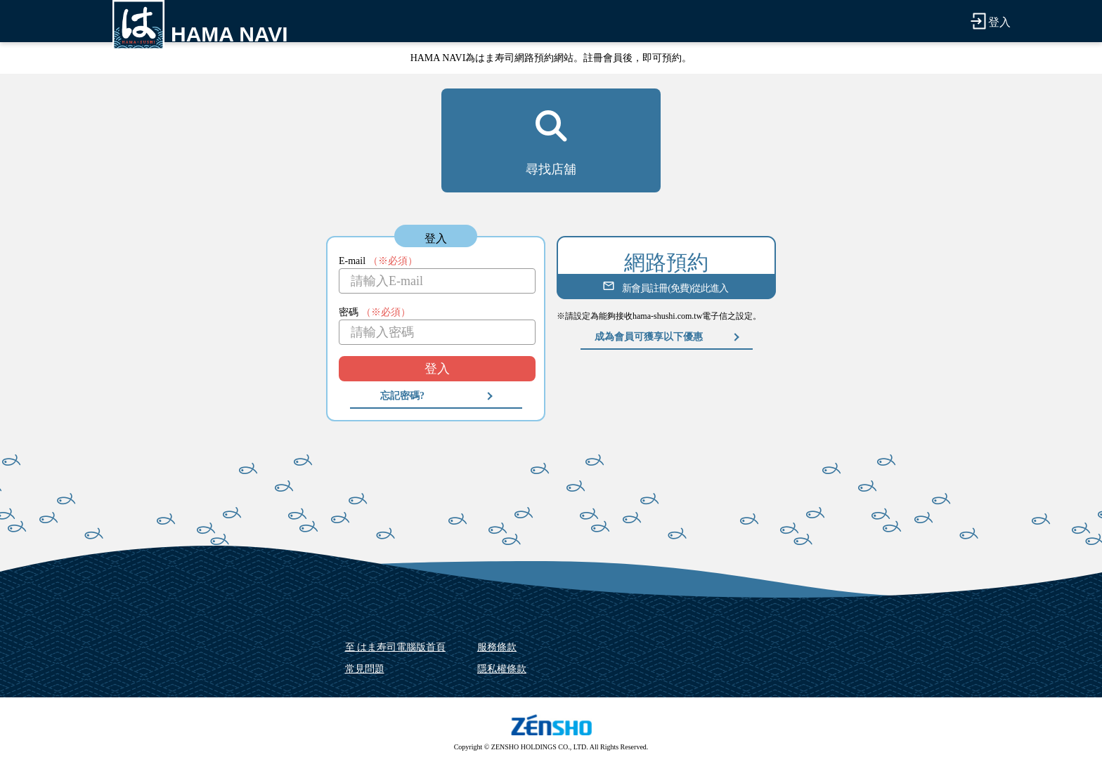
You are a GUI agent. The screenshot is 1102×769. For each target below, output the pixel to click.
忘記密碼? (402, 395)
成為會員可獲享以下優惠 (649, 336)
